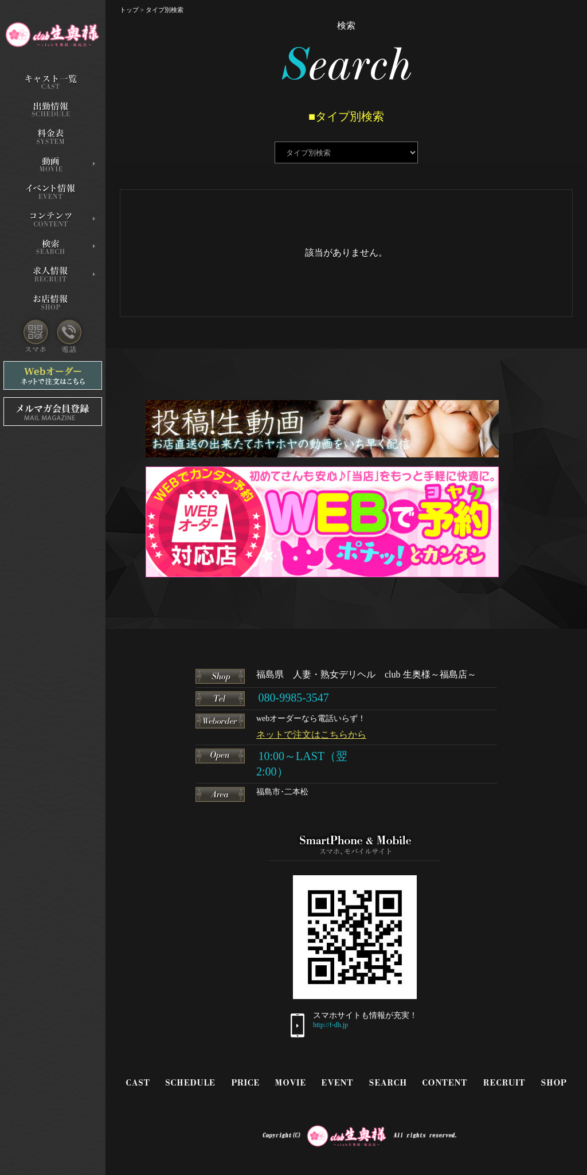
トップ (129, 9)
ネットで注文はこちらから (311, 734)
